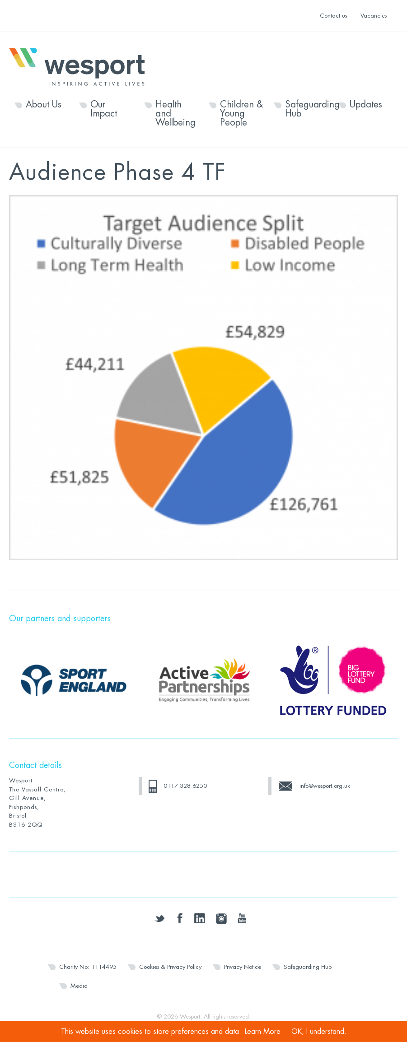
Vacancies (373, 16)
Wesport (81, 65)
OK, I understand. (318, 1031)
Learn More (263, 1031)
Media (79, 986)
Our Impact (103, 109)
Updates (366, 104)
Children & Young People (241, 113)
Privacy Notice (242, 967)
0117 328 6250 (185, 786)
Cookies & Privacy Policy (170, 967)
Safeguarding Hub (306, 109)
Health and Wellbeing (175, 113)
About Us (43, 104)
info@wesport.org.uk (324, 786)
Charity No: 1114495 (88, 967)
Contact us (333, 16)
